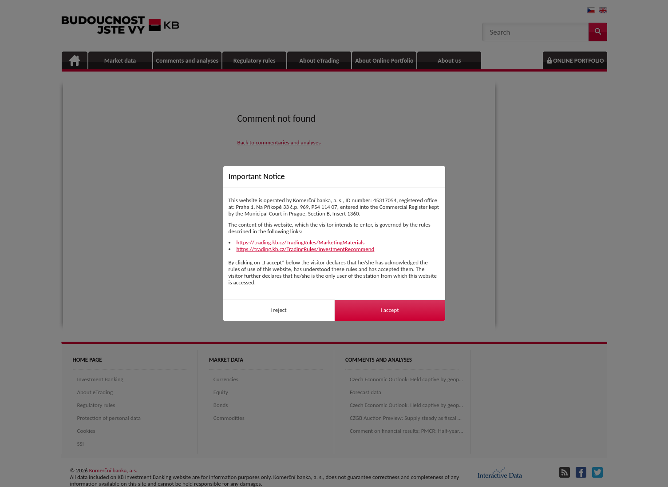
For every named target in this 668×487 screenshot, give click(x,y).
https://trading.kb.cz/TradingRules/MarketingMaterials (301, 242)
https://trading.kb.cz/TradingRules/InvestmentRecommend (306, 249)
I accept (389, 310)
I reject (278, 310)
